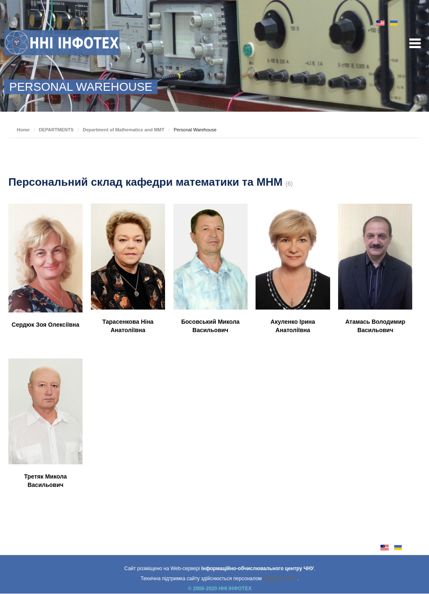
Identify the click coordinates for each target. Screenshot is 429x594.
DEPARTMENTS (56, 129)
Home (23, 129)
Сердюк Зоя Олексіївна (46, 324)
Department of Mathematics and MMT (123, 129)
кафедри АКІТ (280, 578)
